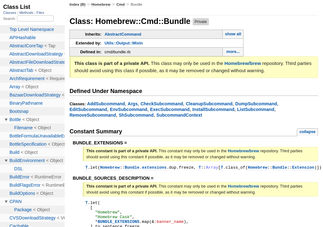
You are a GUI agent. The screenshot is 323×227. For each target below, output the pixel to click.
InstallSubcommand (213, 109)
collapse (307, 131)
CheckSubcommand (161, 103)
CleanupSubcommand (209, 103)
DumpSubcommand (256, 103)
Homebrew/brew (242, 63)
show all (233, 34)
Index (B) (77, 4)
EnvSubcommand (128, 109)
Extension (303, 168)
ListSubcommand (255, 109)
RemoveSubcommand (92, 115)
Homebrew (100, 4)
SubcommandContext (179, 115)
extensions (154, 168)
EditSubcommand (88, 109)
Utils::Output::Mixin (123, 43)
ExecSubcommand (170, 109)
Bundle (132, 168)
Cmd (120, 4)
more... (233, 51)
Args (133, 103)
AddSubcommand (106, 103)
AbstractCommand (122, 34)
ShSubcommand (136, 115)
